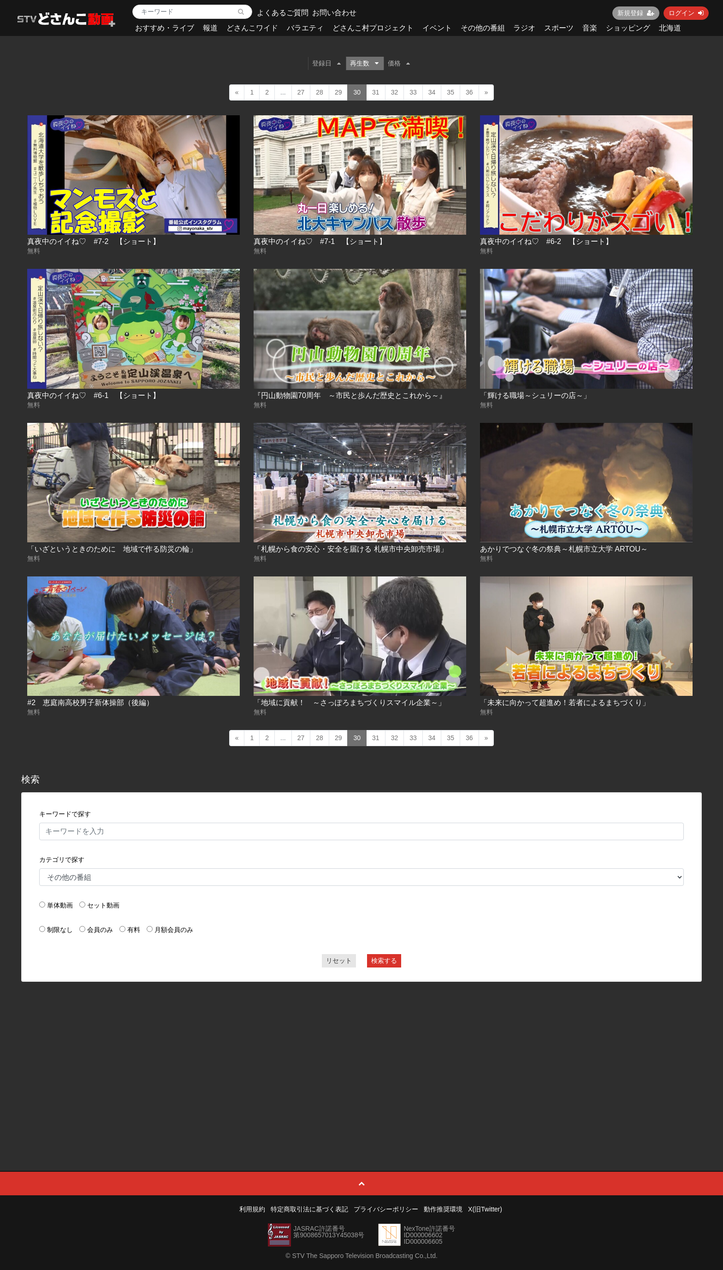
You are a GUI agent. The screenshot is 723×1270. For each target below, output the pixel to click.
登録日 (326, 63)
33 (413, 92)
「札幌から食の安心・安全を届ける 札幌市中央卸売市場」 (350, 549)
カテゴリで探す (61, 859)
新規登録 (635, 13)
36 (469, 92)
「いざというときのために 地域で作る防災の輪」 (112, 549)
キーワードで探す (65, 814)
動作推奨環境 (443, 1209)
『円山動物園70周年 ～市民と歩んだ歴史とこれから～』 (350, 395)
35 (450, 92)
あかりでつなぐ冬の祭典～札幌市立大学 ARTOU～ (564, 549)
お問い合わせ (334, 13)
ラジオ (524, 28)
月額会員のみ (173, 929)
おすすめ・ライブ (164, 28)
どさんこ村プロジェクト (373, 28)
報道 (210, 28)
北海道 (670, 28)
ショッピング (628, 28)
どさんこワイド (252, 28)
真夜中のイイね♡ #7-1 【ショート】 (320, 241)
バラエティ (305, 28)
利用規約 (252, 1209)
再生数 (364, 63)
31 (375, 92)
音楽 (589, 28)
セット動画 (103, 905)
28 (319, 92)
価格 (399, 63)
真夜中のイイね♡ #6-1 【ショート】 (93, 395)
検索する (384, 960)
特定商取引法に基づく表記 (309, 1209)
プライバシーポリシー (386, 1209)
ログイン (686, 13)
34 (432, 92)
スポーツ (559, 28)
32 (394, 92)
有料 (133, 929)
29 (338, 92)
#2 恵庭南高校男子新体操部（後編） (90, 702)
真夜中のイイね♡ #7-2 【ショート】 (93, 241)
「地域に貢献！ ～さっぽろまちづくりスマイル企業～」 (349, 702)
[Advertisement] (361, 1055)
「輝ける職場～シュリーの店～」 (535, 395)
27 (301, 92)
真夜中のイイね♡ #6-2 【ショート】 (546, 241)
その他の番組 (483, 28)
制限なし (60, 929)
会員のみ (100, 929)
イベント (437, 28)
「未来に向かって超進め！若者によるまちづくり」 (565, 702)
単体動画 (60, 905)
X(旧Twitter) (485, 1209)
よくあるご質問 (282, 13)
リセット (339, 960)
